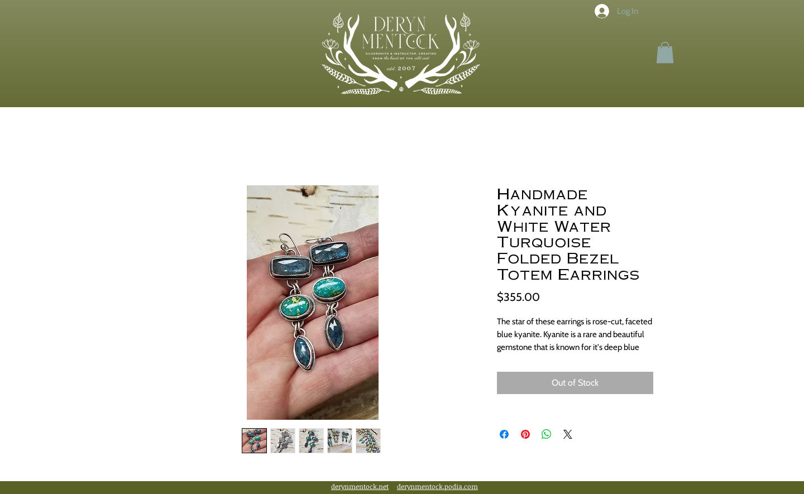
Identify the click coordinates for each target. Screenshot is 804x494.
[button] (665, 52)
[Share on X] (568, 434)
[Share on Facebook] (504, 434)
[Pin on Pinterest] (525, 434)
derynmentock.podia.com (437, 486)
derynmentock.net (360, 486)
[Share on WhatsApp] (546, 434)
